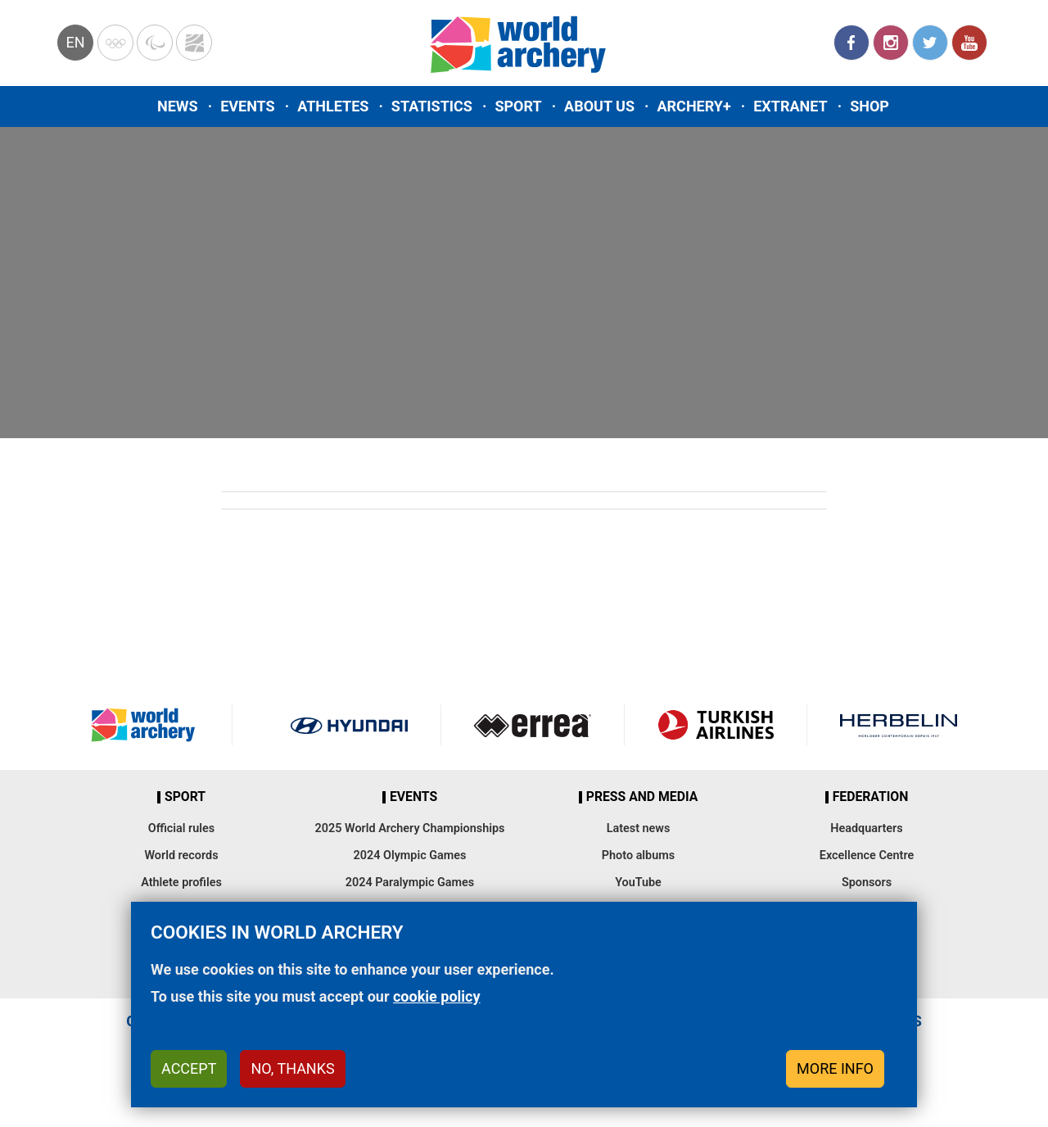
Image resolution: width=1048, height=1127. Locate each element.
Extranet (790, 106)
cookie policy (437, 996)
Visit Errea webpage (532, 724)
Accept (188, 1068)
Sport (518, 106)
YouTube (969, 43)
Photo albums (638, 855)
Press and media (642, 797)
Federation (871, 797)
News (177, 106)
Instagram (891, 43)
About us (599, 106)
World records (181, 855)
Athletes (332, 106)
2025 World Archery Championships (410, 828)
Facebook (851, 43)
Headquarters (866, 828)
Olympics (115, 43)
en (75, 42)
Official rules (181, 828)
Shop (869, 106)
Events (247, 106)
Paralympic (155, 43)
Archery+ (693, 106)
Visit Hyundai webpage (349, 724)
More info (835, 1068)
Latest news (639, 828)
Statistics (431, 106)
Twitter (930, 43)
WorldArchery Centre (194, 43)
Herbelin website (898, 724)
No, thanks (292, 1068)
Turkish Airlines (716, 724)
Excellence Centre (867, 855)
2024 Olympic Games (410, 855)
